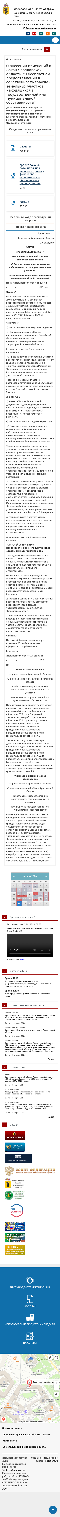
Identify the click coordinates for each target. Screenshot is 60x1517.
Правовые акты (18, 1067)
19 (46, 894)
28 (19, 903)
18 (41, 894)
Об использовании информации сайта (24, 1447)
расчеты (25, 146)
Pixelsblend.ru (51, 1461)
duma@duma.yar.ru (15, 1470)
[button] (53, 1510)
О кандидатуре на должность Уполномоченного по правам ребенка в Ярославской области (27, 1093)
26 (46, 899)
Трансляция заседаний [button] (22, 917)
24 (35, 899)
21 (19, 899)
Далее (51, 1059)
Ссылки (14, 1124)
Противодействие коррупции (30, 1287)
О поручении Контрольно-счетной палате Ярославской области (30, 1031)
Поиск (46, 1434)
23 (30, 899)
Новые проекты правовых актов (27, 1005)
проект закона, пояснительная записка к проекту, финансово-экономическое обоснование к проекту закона (32, 174)
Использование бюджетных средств (30, 1324)
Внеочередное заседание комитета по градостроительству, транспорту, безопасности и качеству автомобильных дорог (28, 983)
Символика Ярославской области (21, 1434)
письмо (24, 202)
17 (35, 894)
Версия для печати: (33, 49)
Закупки (30, 1305)
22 (24, 899)
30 (30, 903)
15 (24, 894)
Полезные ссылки (12, 1428)
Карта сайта (10, 1440)
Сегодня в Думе (18, 971)
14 (19, 894)
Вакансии (30, 1342)
